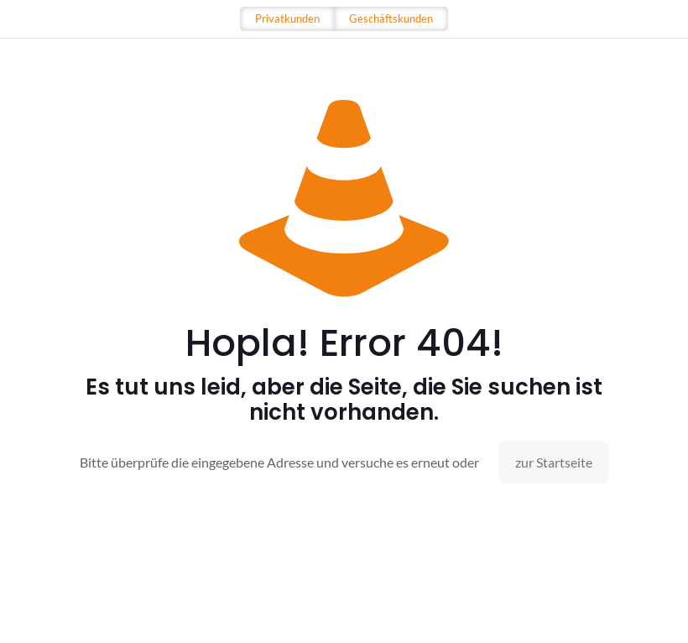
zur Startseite (553, 462)
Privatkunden (287, 18)
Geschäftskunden (391, 18)
